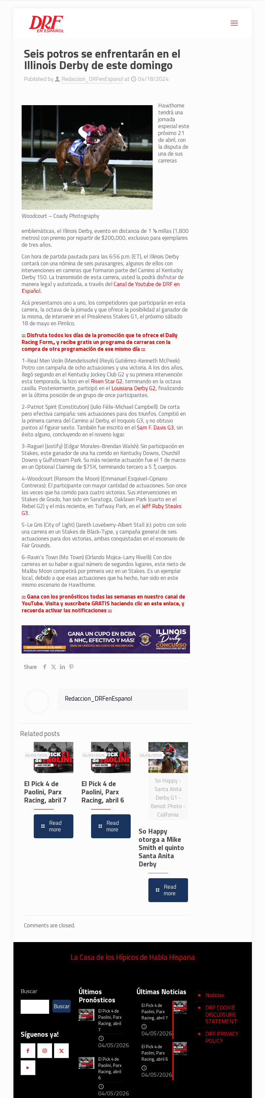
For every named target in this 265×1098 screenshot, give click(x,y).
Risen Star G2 (107, 381)
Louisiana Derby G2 (133, 388)
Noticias (214, 995)
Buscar (29, 991)
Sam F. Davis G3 (155, 427)
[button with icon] (28, 1050)
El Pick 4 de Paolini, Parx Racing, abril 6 (102, 791)
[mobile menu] (234, 22)
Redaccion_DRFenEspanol (92, 79)
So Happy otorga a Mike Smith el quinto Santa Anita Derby (161, 847)
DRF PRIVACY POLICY (221, 1037)
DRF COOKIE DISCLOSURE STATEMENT (221, 1014)
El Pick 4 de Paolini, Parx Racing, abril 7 (45, 791)
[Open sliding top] (132, 7)
